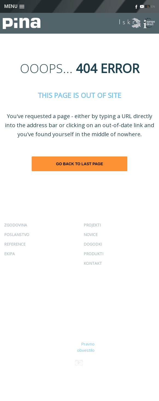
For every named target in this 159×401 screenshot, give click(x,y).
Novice (91, 234)
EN (153, 6)
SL (148, 6)
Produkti (93, 253)
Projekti (92, 225)
